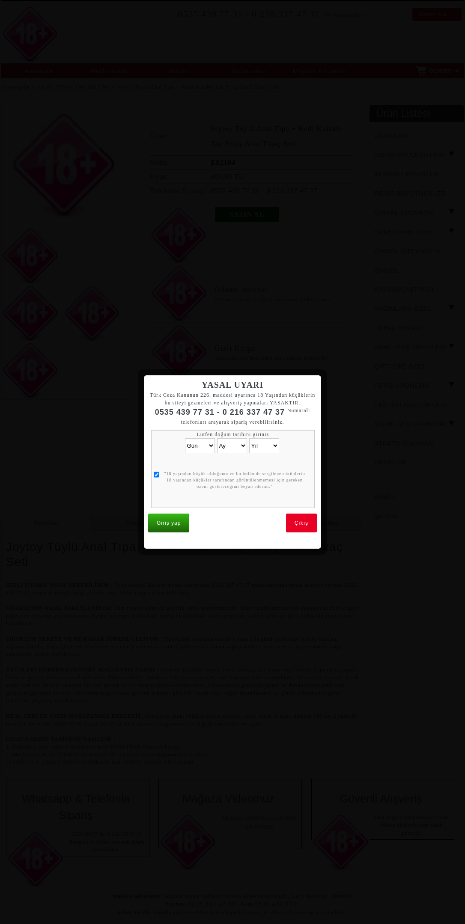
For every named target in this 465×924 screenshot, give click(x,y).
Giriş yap (169, 488)
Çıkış (301, 488)
